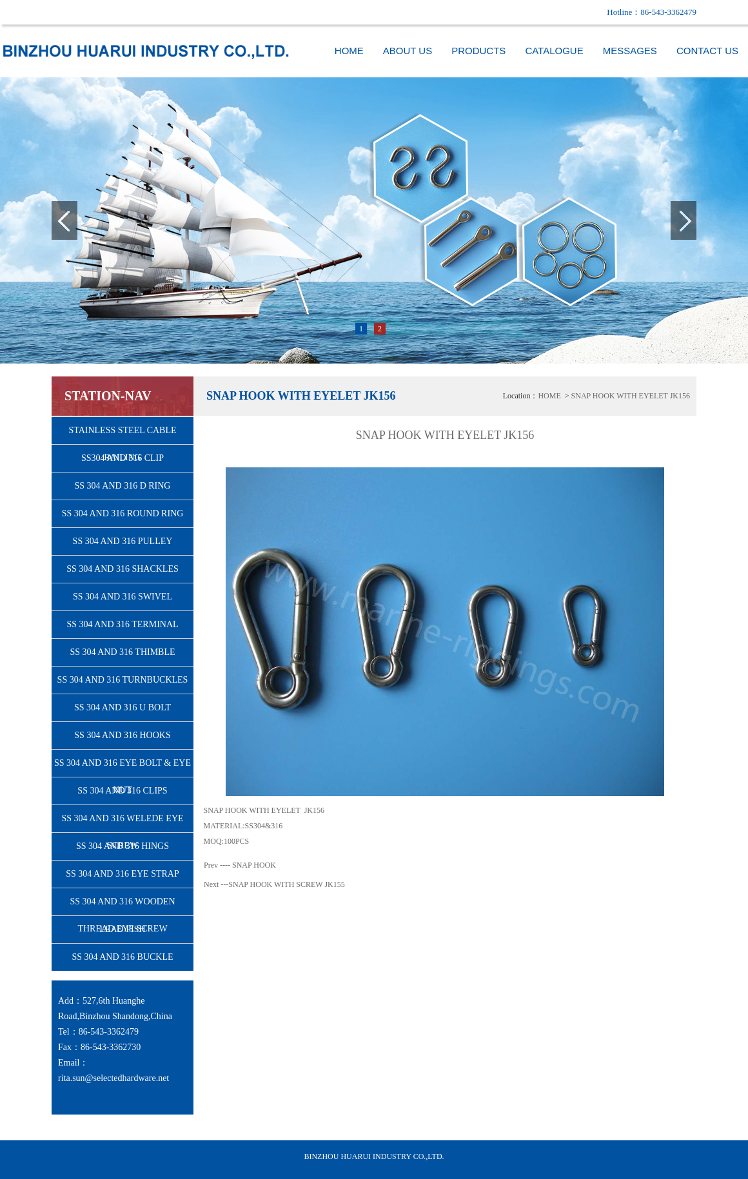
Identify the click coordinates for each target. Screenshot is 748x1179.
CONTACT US (707, 50)
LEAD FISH (122, 929)
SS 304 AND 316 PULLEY (123, 541)
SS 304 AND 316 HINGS (122, 846)
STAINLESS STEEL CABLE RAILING (122, 434)
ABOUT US (407, 50)
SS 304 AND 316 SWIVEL (122, 596)
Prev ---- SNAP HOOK (240, 865)
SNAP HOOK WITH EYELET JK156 (630, 395)
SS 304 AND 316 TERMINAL (122, 624)
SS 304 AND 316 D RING (123, 486)
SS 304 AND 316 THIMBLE (122, 652)
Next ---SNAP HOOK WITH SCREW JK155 (274, 884)
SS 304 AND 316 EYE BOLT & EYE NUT (122, 767)
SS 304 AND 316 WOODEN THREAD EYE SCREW (122, 906)
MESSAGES (630, 50)
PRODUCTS (478, 50)
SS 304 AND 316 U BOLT (122, 707)
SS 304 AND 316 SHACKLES (122, 569)
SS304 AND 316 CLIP (122, 458)
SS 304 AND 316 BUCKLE (122, 957)
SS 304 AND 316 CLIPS (122, 790)
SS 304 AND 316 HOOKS (122, 735)
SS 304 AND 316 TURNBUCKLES (122, 680)
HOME (349, 50)
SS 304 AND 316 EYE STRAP (122, 874)
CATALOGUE (554, 50)
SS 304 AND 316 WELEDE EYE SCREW (122, 823)
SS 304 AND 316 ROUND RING (123, 513)
